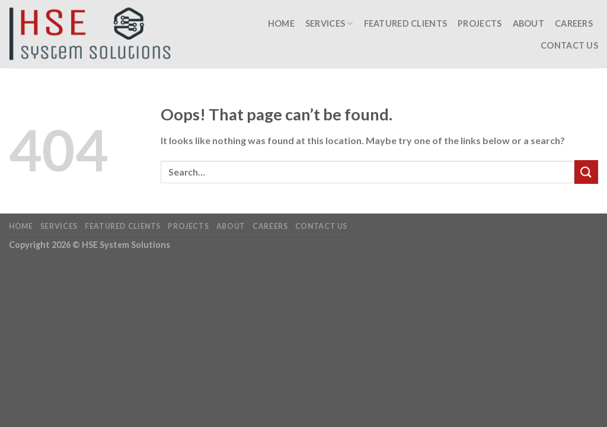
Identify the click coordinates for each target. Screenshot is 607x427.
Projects (479, 23)
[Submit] (586, 171)
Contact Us (569, 45)
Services (329, 23)
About (528, 23)
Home (281, 23)
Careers (574, 23)
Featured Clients (406, 23)
